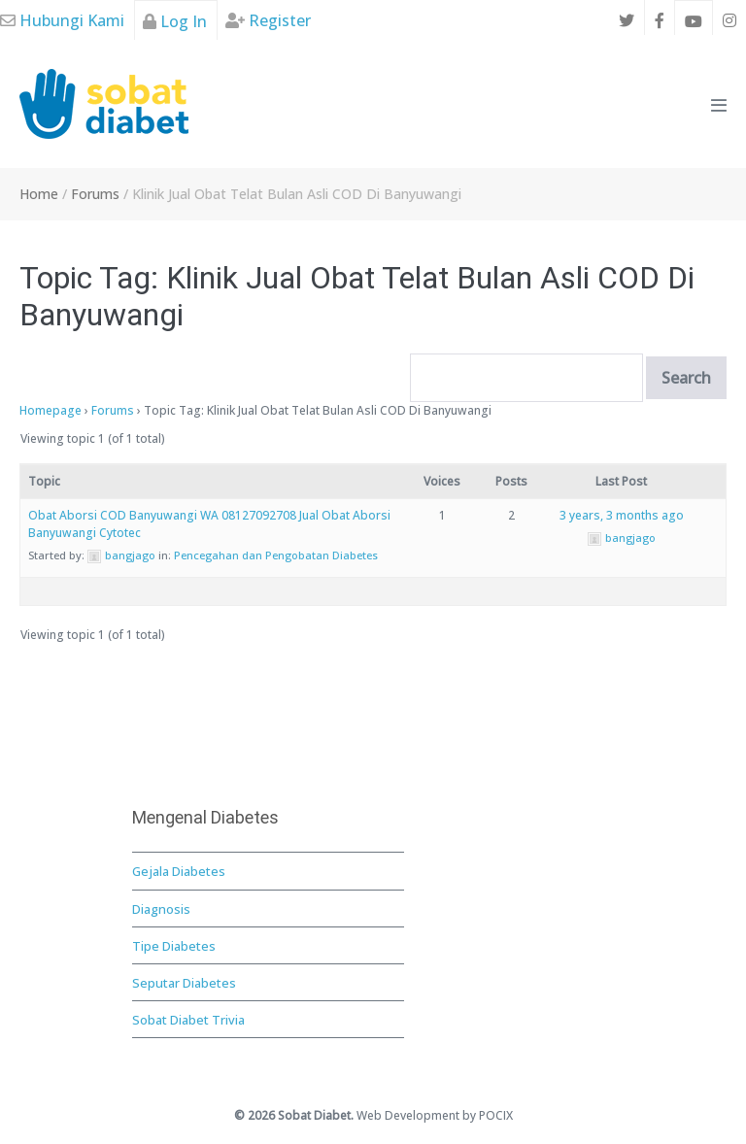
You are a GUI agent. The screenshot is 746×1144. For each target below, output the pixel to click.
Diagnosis (161, 909)
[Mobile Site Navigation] (719, 105)
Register (268, 20)
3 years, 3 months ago (622, 515)
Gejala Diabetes (178, 871)
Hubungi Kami (62, 20)
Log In (175, 21)
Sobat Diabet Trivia (188, 1019)
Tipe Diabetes (174, 946)
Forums (112, 410)
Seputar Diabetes (184, 983)
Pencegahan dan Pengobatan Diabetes (276, 555)
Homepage (50, 410)
